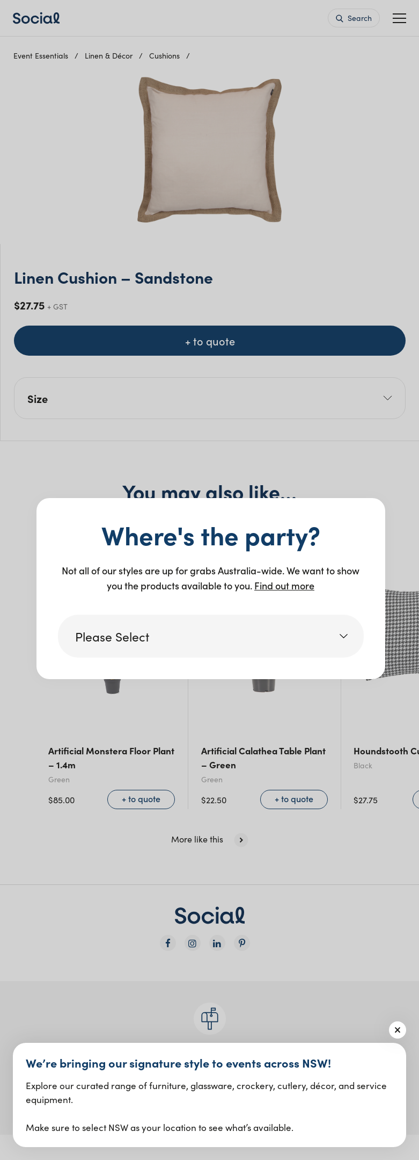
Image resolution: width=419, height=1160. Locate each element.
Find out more (284, 585)
